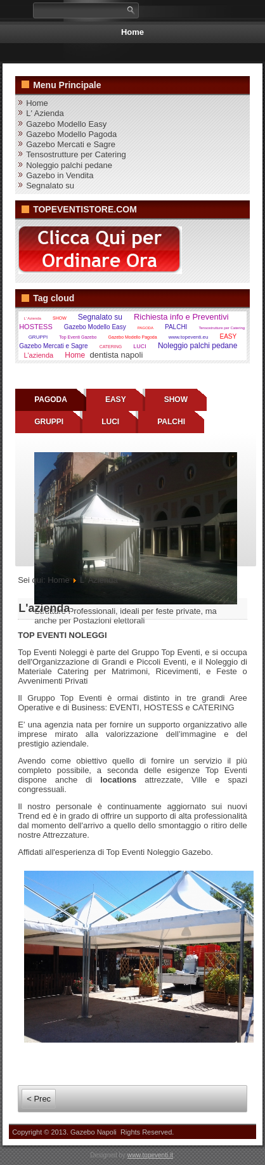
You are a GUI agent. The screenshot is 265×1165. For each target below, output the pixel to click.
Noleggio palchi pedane (69, 165)
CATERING (111, 346)
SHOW (60, 318)
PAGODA (145, 328)
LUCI (139, 346)
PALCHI (176, 326)
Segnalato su (50, 185)
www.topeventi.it (150, 1155)
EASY (227, 336)
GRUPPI (38, 337)
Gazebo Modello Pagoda (71, 134)
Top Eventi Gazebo (77, 337)
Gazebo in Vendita (59, 175)
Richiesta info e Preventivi (181, 317)
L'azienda (38, 355)
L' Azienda (45, 113)
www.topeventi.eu (189, 337)
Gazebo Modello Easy (66, 124)
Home (132, 32)
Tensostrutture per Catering (76, 154)
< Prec (39, 1098)
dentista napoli (116, 355)
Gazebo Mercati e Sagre (70, 144)
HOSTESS (36, 326)
